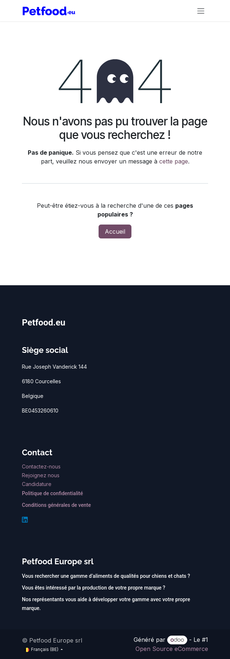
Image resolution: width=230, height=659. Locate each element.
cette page (173, 161)
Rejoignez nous (41, 475)
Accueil (115, 231)
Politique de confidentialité (52, 493)
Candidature (36, 484)
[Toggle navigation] (200, 10)
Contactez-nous (42, 466)
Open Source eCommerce (171, 648)
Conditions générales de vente (56, 505)
